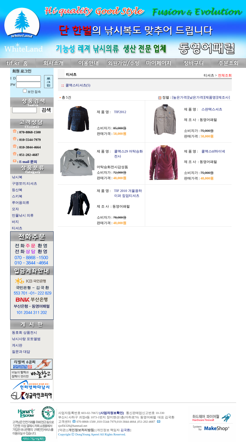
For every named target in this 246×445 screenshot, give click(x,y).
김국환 (125, 430)
